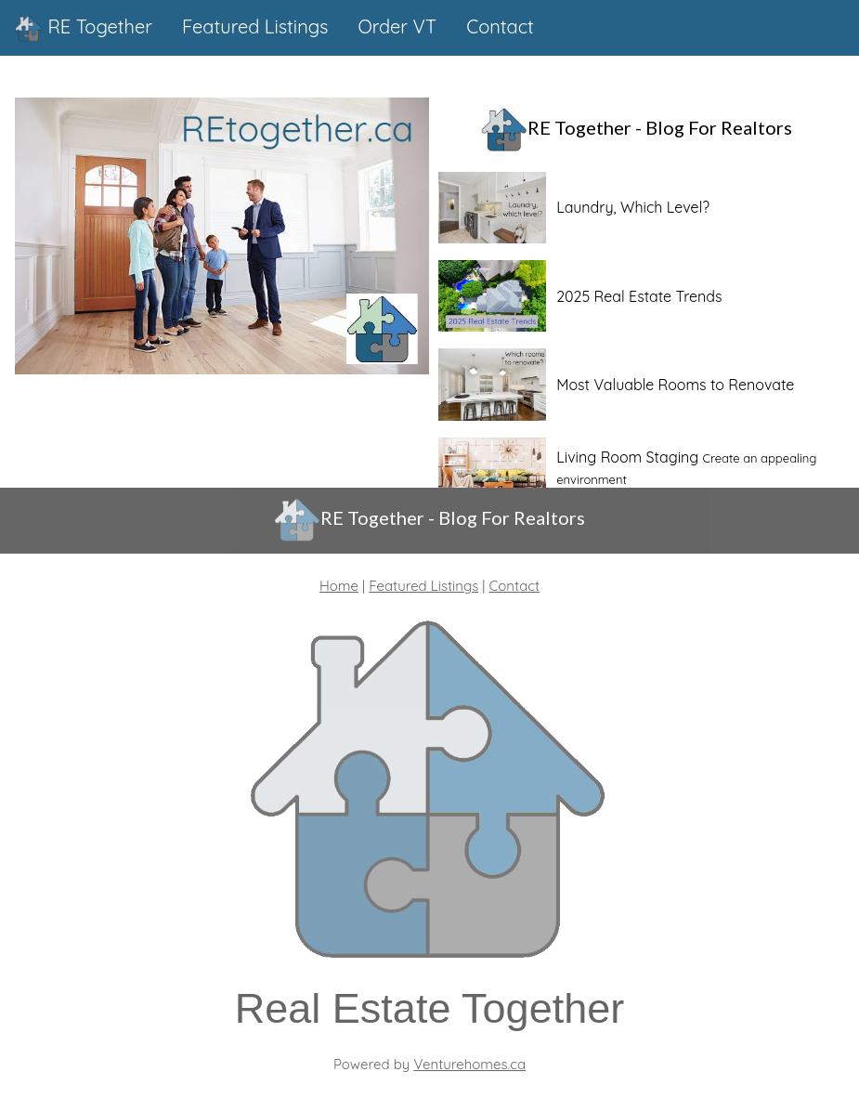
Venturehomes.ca (469, 1064)
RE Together (83, 29)
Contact (514, 586)
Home (338, 586)
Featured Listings (423, 586)
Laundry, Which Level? (632, 207)
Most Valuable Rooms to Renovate (675, 384)
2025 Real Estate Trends (639, 296)
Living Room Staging (627, 457)
